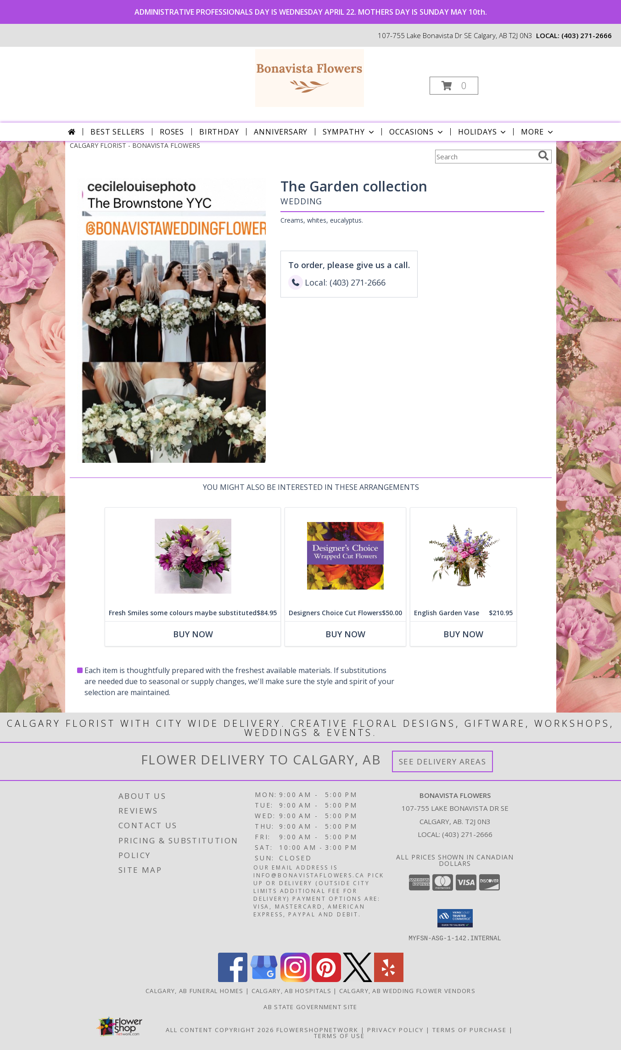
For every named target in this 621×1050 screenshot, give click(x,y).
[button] (454, 86)
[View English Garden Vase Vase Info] (463, 556)
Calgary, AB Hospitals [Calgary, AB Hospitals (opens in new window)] (291, 991)
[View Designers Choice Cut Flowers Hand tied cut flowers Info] (345, 556)
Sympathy (349, 132)
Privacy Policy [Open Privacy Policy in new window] (395, 1030)
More (537, 132)
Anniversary (281, 132)
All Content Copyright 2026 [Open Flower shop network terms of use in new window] (220, 1030)
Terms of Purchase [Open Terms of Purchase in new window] (469, 1030)
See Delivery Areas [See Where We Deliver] (443, 761)
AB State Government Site (310, 1007)
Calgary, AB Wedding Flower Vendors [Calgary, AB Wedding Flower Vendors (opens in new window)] (407, 991)
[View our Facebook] (232, 979)
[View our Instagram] (295, 979)
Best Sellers (117, 132)
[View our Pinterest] (326, 979)
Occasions (417, 132)
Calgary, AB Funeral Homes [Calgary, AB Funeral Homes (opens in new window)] (194, 991)
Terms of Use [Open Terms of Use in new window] (339, 1036)
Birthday (219, 132)
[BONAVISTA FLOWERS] (309, 77)
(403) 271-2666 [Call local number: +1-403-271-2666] (586, 35)
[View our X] (357, 979)
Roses (172, 132)
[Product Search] (485, 156)
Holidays (483, 132)
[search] (543, 155)
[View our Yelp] (388, 979)
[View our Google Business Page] (264, 979)
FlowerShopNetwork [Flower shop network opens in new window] (317, 1030)
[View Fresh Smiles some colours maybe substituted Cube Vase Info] (192, 556)
